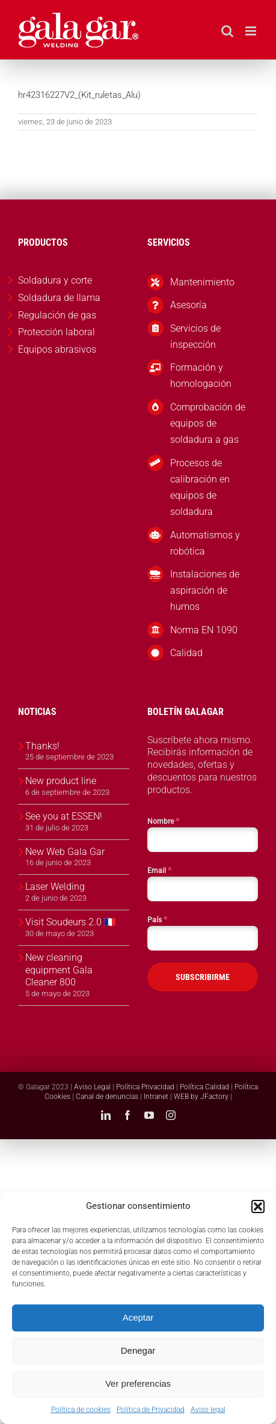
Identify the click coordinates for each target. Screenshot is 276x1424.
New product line (60, 781)
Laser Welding (55, 886)
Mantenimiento (202, 282)
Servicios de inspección (195, 336)
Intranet (156, 1096)
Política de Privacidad (151, 1409)
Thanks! (42, 746)
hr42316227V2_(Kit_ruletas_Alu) (79, 95)
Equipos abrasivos (57, 349)
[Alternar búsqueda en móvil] (227, 31)
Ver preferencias (138, 1383)
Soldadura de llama (59, 297)
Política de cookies (81, 1409)
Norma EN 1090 (204, 630)
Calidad (186, 653)
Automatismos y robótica (205, 543)
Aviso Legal (92, 1087)
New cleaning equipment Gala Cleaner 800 (59, 970)
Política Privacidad (145, 1087)
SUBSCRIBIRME (203, 977)
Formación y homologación (201, 375)
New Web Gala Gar (65, 851)
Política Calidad (204, 1087)
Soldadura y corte (55, 280)
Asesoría (188, 305)
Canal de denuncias (107, 1096)
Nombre (163, 821)
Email (159, 870)
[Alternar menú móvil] (251, 31)
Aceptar (138, 1317)
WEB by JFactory (201, 1096)
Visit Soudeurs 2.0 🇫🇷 (70, 922)
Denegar (138, 1350)
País (157, 919)
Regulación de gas (57, 315)
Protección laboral (56, 332)
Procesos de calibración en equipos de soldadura (200, 487)
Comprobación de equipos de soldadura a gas (207, 423)
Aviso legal (208, 1409)
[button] (258, 1206)
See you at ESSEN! (63, 816)
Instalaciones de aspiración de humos (204, 590)
